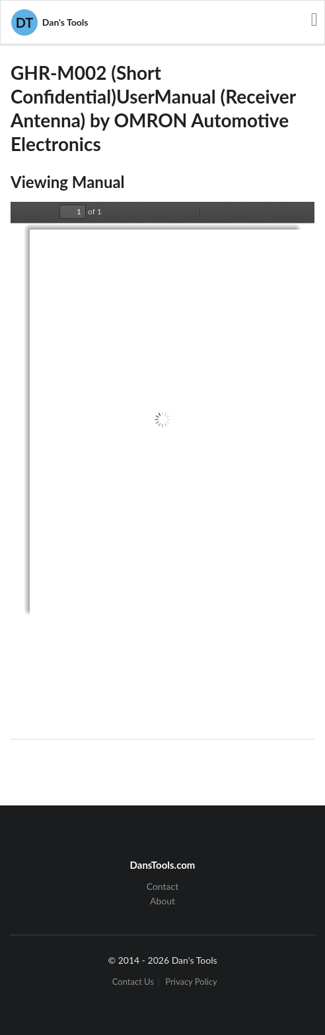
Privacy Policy (191, 982)
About (162, 900)
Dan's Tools (49, 22)
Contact (163, 886)
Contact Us (133, 982)
